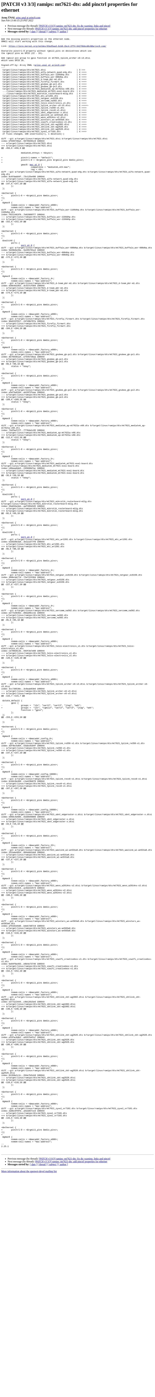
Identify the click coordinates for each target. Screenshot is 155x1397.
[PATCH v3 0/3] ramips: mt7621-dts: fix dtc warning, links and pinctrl (74, 26)
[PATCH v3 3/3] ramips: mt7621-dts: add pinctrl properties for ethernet (71, 28)
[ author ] (63, 31)
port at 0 (26, 287)
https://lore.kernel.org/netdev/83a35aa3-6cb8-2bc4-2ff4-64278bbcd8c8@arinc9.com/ (57, 47)
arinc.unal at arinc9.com (28, 17)
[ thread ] (42, 31)
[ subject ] (53, 31)
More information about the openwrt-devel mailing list (29, 1394)
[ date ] (33, 31)
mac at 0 (34, 190)
